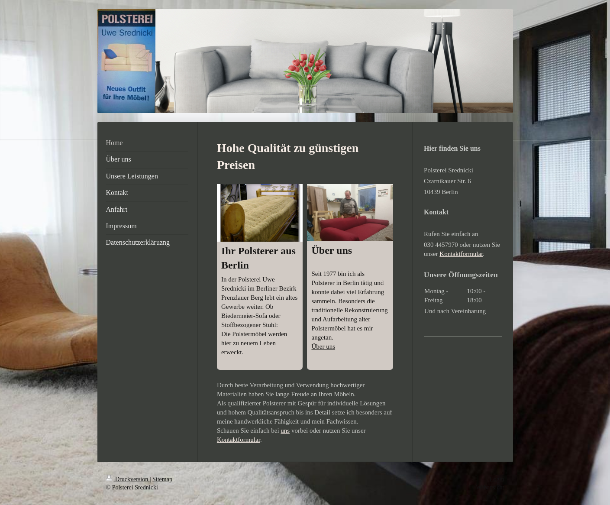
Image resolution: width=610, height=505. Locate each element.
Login (497, 479)
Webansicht (490, 487)
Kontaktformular (238, 439)
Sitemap (162, 479)
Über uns (323, 346)
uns (285, 430)
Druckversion (128, 479)
